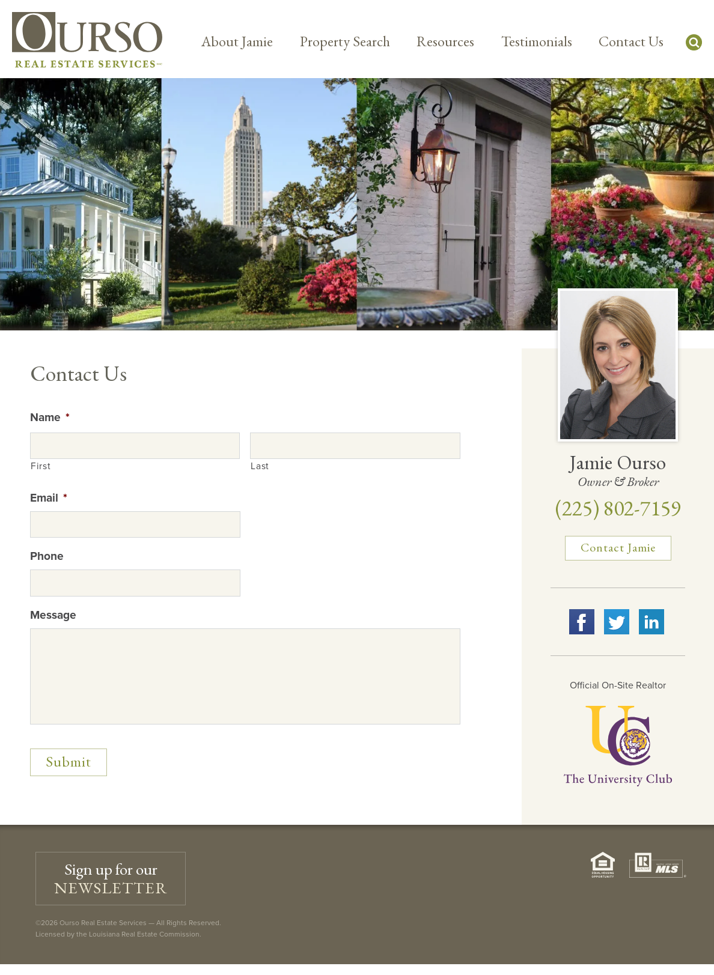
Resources (445, 41)
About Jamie (237, 41)
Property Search (345, 41)
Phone (47, 556)
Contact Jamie (618, 547)
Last (260, 466)
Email (48, 498)
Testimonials (536, 41)
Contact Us (631, 41)
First (40, 466)
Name (50, 417)
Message (53, 615)
